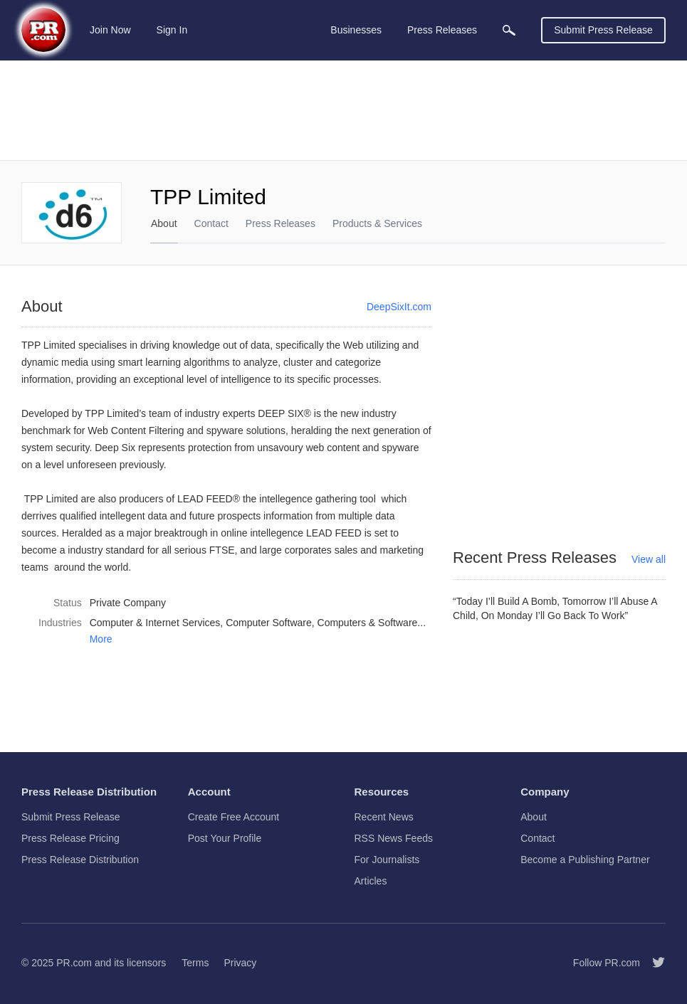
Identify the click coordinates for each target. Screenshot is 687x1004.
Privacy (240, 963)
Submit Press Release (603, 30)
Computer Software (269, 622)
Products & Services (377, 223)
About (164, 223)
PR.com (74, 962)
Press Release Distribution (80, 859)
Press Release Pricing (70, 838)
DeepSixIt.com (399, 306)
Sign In (172, 30)
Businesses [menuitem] (356, 30)
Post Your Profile (225, 838)
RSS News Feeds (394, 838)
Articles (371, 881)
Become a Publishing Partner (584, 859)
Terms (195, 963)
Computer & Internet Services (155, 622)
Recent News (384, 817)
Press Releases (280, 223)
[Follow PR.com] (653, 963)
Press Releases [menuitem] (442, 30)
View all (648, 559)
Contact (211, 223)
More (101, 639)
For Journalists (387, 859)
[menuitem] (509, 30)
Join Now (110, 30)
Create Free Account (233, 817)
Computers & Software (368, 622)
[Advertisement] (343, 110)
